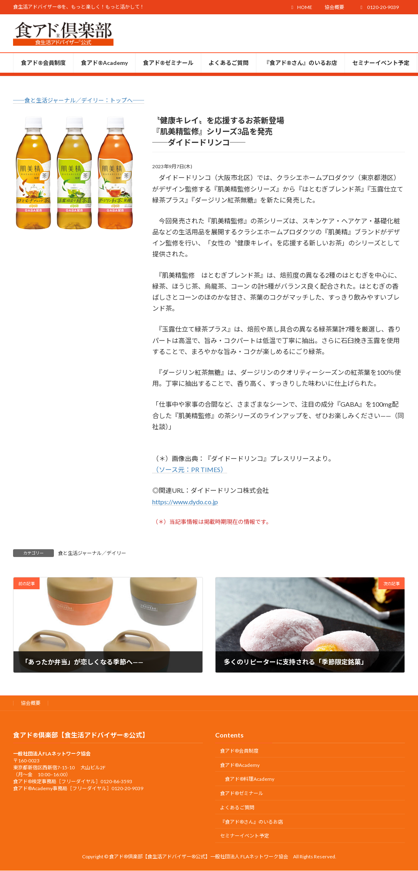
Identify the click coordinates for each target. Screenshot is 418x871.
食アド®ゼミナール (241, 793)
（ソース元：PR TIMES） (189, 469)
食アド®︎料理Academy (249, 779)
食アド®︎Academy (240, 765)
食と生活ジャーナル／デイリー (92, 553)
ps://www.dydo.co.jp (189, 502)
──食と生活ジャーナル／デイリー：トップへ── (78, 100)
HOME (300, 7)
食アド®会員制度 (239, 751)
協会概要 (334, 7)
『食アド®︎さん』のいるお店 (251, 822)
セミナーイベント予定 (244, 836)
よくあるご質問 (237, 807)
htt (156, 502)
